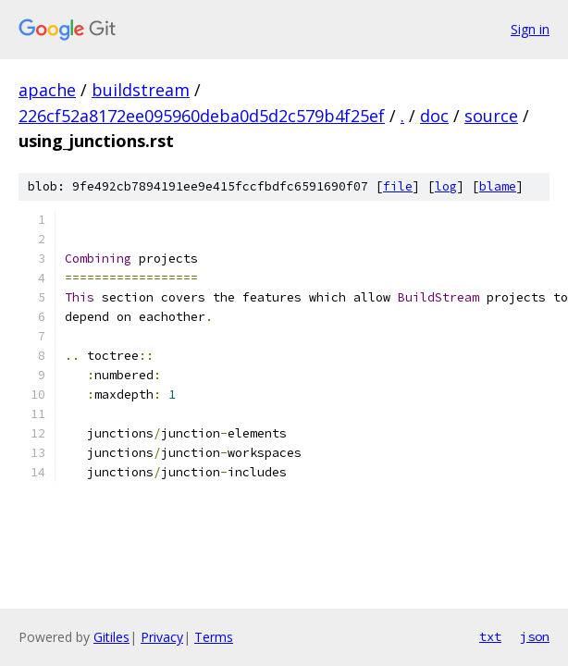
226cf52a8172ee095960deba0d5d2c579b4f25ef (202, 116)
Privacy (162, 637)
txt (490, 636)
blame (497, 186)
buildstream (141, 90)
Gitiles (111, 637)
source (491, 116)
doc (434, 116)
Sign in (530, 29)
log (446, 186)
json (534, 636)
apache (47, 90)
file (398, 186)
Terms (213, 637)
